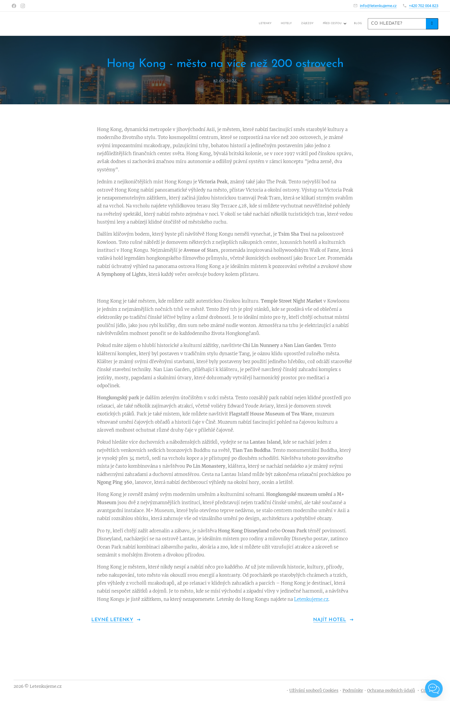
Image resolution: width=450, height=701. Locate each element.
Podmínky (352, 690)
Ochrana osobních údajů (391, 690)
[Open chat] (434, 688)
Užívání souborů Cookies (313, 690)
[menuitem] (323, 23)
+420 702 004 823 (423, 5)
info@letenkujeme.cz (378, 5)
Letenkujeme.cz (311, 599)
